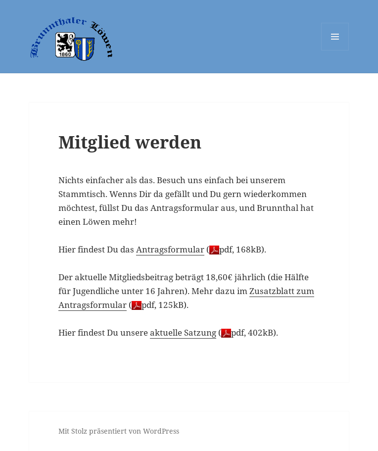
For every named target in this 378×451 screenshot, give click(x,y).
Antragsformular (170, 249)
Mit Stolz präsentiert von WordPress (118, 431)
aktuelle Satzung (183, 332)
